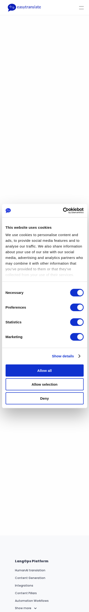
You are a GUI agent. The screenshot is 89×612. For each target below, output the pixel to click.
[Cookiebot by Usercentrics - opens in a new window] (63, 211)
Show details (63, 356)
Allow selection (44, 384)
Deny (44, 398)
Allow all (44, 370)
